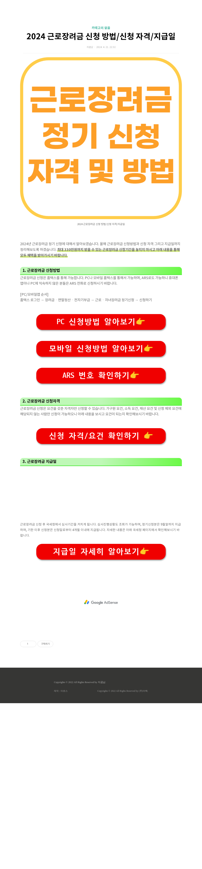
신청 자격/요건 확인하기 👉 (101, 602)
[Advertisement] (101, 37)
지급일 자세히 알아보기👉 (101, 717)
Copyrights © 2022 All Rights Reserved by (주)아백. (122, 856)
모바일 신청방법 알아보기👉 (101, 459)
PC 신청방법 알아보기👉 (101, 432)
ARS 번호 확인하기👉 (101, 486)
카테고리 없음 (101, 83)
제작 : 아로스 (60, 856)
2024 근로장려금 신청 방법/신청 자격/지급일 (101, 92)
